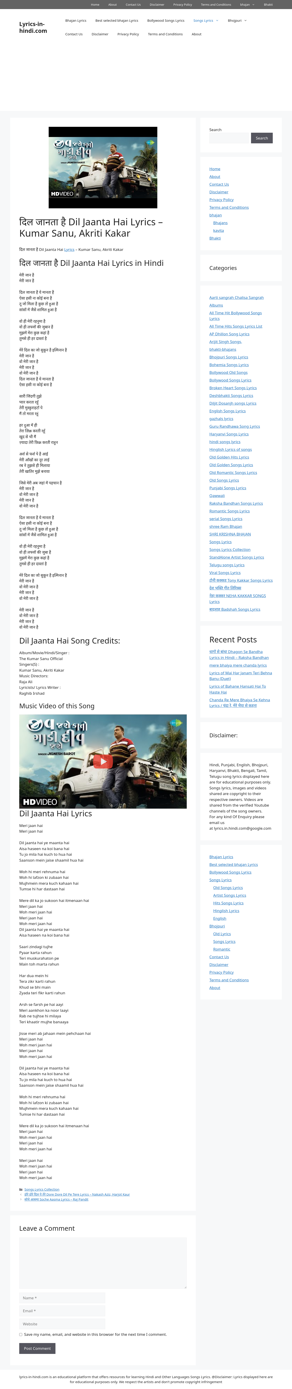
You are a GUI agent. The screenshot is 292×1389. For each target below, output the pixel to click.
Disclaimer (157, 4)
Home (95, 4)
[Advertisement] (146, 79)
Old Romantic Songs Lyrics (233, 472)
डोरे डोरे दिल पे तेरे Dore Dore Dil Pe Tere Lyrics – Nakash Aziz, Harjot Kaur (77, 1194)
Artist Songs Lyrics (229, 895)
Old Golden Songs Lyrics (231, 464)
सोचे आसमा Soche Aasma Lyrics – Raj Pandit (56, 1199)
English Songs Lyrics (227, 410)
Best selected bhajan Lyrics (116, 20)
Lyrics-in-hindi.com (33, 27)
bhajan (249, 4)
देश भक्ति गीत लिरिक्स (225, 588)
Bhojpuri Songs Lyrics (228, 357)
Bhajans (220, 222)
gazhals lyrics (221, 418)
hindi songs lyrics (224, 441)
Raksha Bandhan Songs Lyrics (236, 503)
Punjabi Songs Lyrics (227, 487)
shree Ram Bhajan (225, 526)
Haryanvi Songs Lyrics (229, 434)
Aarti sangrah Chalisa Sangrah (236, 297)
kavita (218, 230)
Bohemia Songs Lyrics (229, 364)
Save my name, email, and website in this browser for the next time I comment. (95, 1334)
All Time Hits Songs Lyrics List (235, 326)
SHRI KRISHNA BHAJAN (230, 534)
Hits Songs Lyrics (228, 903)
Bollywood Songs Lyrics (165, 20)
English (219, 918)
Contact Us (133, 4)
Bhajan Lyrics (75, 20)
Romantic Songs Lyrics (229, 511)
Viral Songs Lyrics (225, 572)
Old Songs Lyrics (224, 480)
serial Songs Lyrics (225, 518)
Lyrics (69, 249)
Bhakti (268, 4)
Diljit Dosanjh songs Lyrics (232, 403)
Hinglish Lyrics (226, 910)
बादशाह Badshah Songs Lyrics (234, 609)
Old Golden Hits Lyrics (229, 457)
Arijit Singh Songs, (225, 341)
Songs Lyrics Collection (41, 1189)
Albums (216, 305)
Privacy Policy (182, 4)
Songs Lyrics (208, 20)
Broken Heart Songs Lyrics (233, 387)
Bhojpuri (240, 20)
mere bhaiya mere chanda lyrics (238, 665)
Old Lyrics (222, 933)
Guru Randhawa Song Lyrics (234, 426)
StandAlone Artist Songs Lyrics (236, 557)
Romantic (221, 949)
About (112, 4)
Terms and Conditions (216, 4)
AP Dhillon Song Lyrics (229, 333)
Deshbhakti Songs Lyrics (231, 395)
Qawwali (217, 495)
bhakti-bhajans (222, 349)
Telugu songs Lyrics (226, 564)
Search (215, 129)
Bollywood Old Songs (228, 372)
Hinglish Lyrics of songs (230, 449)
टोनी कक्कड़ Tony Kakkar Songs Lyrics (241, 580)
